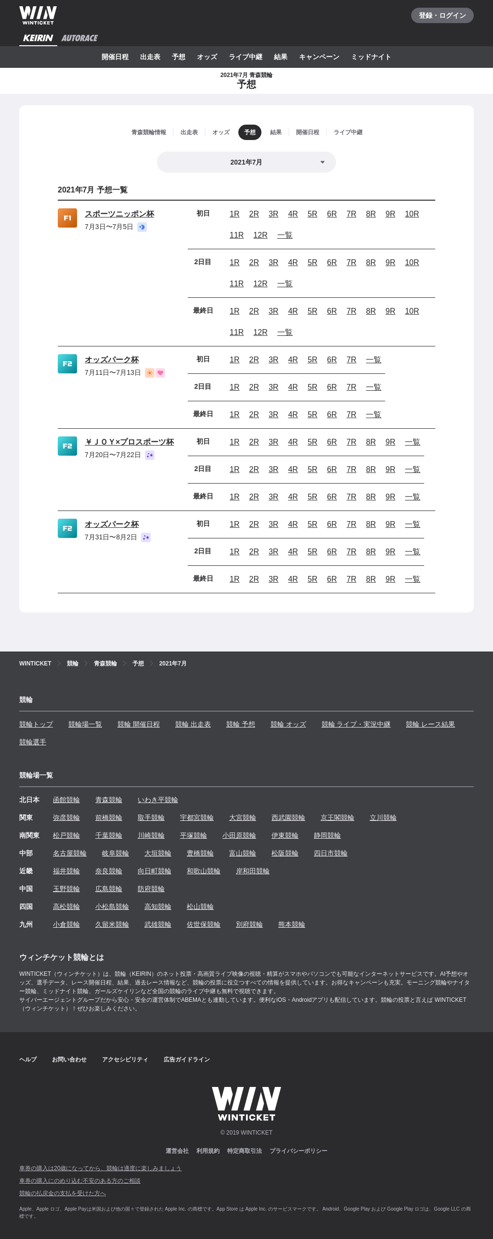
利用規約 (208, 1151)
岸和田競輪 (253, 871)
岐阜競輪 (115, 853)
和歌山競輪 (204, 871)
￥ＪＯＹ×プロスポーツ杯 (129, 442)
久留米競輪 (112, 924)
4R (293, 214)
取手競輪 (151, 817)
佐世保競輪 (204, 924)
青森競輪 (108, 800)
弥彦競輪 (66, 817)
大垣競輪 (157, 853)
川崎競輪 (151, 835)
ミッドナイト (371, 57)
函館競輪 (66, 800)
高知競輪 (157, 906)
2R (254, 214)
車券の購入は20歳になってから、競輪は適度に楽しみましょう (100, 1168)
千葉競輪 (108, 835)
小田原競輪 (239, 835)
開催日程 (115, 57)
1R (234, 214)
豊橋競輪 (200, 853)
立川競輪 (383, 817)
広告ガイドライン (187, 1059)
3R (273, 214)
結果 (280, 57)
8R (371, 214)
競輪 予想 (240, 724)
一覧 (285, 235)
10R (412, 214)
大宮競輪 (242, 817)
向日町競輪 (154, 871)
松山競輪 (200, 906)
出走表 (150, 57)
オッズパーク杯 (112, 360)
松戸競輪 (66, 835)
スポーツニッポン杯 (119, 214)
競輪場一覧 (85, 724)
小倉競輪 (66, 924)
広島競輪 (108, 889)
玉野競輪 (66, 889)
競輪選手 (32, 742)
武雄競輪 (157, 924)
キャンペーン (319, 57)
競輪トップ (36, 724)
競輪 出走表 (193, 724)
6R (332, 214)
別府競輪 (249, 924)
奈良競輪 (108, 871)
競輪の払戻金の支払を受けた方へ (62, 1193)
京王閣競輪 (337, 817)
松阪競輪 (285, 853)
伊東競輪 (285, 835)
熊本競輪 (291, 924)
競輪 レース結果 (430, 724)
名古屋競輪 (70, 853)
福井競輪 (66, 871)
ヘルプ (28, 1059)
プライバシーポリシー (298, 1151)
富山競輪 (242, 853)
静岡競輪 (327, 835)
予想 (178, 57)
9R (390, 214)
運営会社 (177, 1151)
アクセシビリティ (125, 1059)
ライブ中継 (245, 57)
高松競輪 (66, 906)
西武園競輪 (288, 817)
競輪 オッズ (288, 724)
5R (312, 214)
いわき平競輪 (158, 800)
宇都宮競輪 (197, 817)
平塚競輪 (193, 835)
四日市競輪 (331, 853)
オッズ (207, 57)
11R (237, 235)
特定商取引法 (244, 1151)
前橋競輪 (108, 817)
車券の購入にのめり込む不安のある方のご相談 (80, 1180)
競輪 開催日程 (138, 724)
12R (260, 235)
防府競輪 (151, 889)
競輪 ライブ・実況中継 (356, 724)
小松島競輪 (112, 906)
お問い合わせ (69, 1059)
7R (351, 214)
